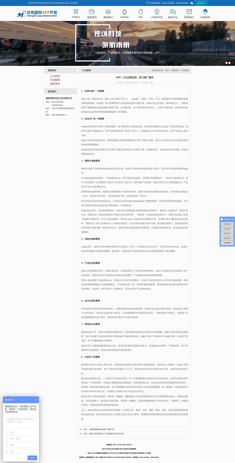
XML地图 (147, 453)
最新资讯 (55, 83)
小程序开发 (157, 17)
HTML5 (76, 17)
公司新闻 (55, 76)
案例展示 (108, 17)
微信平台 (173, 17)
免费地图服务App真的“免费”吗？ (102, 429)
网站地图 (141, 453)
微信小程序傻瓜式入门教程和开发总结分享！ (107, 434)
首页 (167, 70)
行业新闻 (55, 80)
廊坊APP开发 (117, 444)
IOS (140, 17)
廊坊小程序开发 (127, 444)
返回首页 (201, 3)
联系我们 (189, 17)
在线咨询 (205, 17)
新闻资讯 (92, 17)
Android (124, 17)
